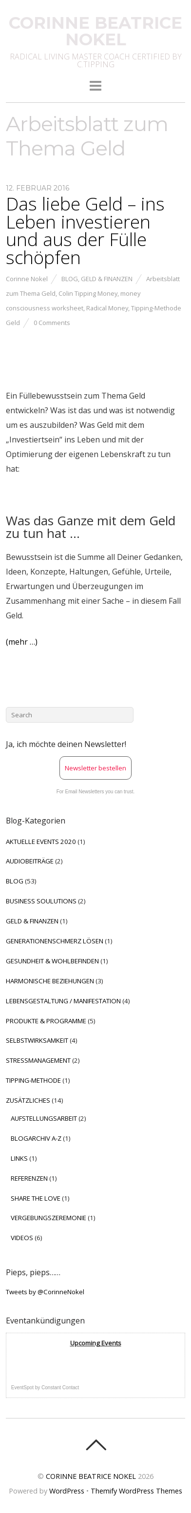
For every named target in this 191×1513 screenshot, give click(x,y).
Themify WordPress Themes (136, 1490)
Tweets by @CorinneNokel (45, 1291)
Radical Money (107, 308)
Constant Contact (60, 1387)
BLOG (69, 278)
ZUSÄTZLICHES (28, 1100)
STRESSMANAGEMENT (38, 1060)
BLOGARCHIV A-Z (36, 1138)
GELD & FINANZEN (107, 278)
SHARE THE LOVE (35, 1198)
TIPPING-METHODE (33, 1080)
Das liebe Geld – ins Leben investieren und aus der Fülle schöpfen (85, 230)
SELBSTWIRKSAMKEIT (37, 1040)
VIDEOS (22, 1237)
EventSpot (22, 1387)
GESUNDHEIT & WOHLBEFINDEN (52, 961)
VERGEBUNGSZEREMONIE (48, 1217)
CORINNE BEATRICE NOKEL (91, 1476)
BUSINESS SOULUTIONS (41, 901)
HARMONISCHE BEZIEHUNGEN (50, 981)
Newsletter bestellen (95, 768)
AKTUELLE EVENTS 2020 (41, 841)
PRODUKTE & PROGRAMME (46, 1020)
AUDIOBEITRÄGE (30, 861)
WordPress (66, 1490)
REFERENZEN (29, 1178)
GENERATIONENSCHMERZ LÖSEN (54, 941)
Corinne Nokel (27, 278)
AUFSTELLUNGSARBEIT (44, 1118)
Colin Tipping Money (87, 293)
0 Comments (52, 322)
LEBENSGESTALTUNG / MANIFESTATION (63, 1000)
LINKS (19, 1158)
